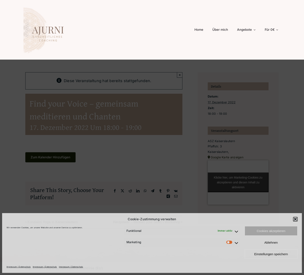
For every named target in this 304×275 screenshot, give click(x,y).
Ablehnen (271, 242)
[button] (295, 219)
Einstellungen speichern (271, 254)
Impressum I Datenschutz (19, 267)
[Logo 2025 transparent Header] (48, 7)
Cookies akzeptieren (271, 231)
